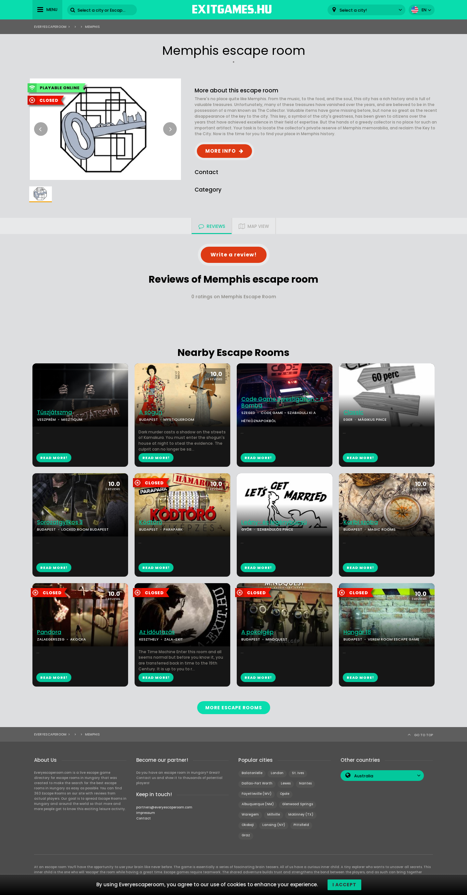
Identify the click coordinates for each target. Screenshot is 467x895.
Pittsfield (301, 824)
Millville (273, 814)
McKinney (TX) (300, 814)
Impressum (145, 812)
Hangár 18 (357, 632)
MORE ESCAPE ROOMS (233, 707)
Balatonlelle (252, 773)
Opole (284, 793)
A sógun (150, 412)
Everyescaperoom (50, 26)
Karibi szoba (360, 522)
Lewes (286, 783)
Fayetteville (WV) (256, 793)
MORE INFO (220, 150)
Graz (246, 835)
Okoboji (248, 824)
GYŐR (246, 529)
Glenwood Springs (297, 804)
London (277, 773)
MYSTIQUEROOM (178, 419)
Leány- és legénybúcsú (274, 522)
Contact (143, 818)
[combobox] (366, 10)
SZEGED (248, 412)
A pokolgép (257, 632)
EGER (348, 419)
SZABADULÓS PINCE (275, 529)
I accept (344, 884)
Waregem (250, 814)
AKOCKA (78, 639)
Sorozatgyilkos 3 (60, 522)
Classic (353, 412)
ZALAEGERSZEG (51, 639)
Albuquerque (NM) (258, 804)
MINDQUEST (276, 639)
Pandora (49, 632)
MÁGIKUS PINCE (372, 419)
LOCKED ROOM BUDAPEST (85, 529)
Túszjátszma (54, 412)
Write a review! (233, 254)
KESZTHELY (149, 639)
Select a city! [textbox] (353, 10)
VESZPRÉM (46, 419)
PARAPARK (173, 529)
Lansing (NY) (273, 824)
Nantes (305, 783)
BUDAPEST (148, 419)
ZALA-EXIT (173, 639)
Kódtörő (150, 522)
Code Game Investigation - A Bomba (282, 402)
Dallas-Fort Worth (257, 783)
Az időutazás (157, 632)
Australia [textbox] (363, 776)
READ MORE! (53, 457)
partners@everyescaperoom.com (164, 807)
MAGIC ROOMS (382, 529)
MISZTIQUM (71, 419)
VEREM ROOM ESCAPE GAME (393, 639)
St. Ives (298, 773)
